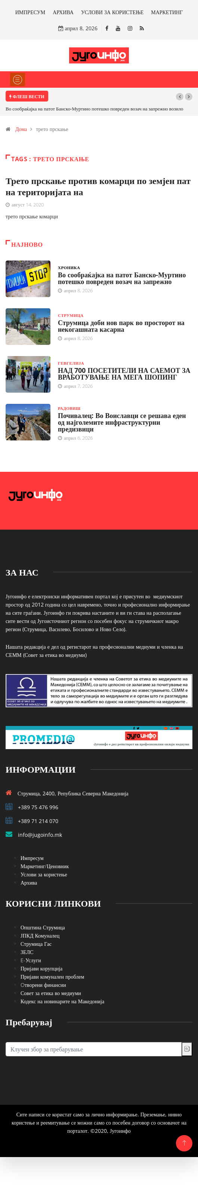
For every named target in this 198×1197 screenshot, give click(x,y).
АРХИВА (63, 12)
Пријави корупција (41, 968)
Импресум (32, 857)
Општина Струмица (43, 927)
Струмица (71, 315)
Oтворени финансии (43, 984)
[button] (179, 96)
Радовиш (69, 408)
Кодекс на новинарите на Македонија (62, 1001)
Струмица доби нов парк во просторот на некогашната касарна (121, 326)
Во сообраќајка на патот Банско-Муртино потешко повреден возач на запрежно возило (94, 108)
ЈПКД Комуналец (40, 935)
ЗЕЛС (27, 952)
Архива (29, 882)
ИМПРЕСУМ (30, 12)
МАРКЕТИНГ (167, 12)
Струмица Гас (36, 943)
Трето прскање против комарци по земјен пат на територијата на (98, 186)
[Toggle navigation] (18, 79)
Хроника (69, 267)
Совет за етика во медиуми (51, 993)
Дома (21, 129)
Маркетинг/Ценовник (45, 866)
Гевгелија (71, 363)
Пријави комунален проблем (52, 976)
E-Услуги (31, 960)
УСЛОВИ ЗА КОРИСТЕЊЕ (112, 12)
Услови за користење (44, 874)
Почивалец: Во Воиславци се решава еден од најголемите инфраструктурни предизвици (122, 422)
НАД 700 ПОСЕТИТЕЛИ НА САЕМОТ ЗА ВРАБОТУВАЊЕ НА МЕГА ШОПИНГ (124, 373)
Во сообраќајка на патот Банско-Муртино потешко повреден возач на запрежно (122, 278)
